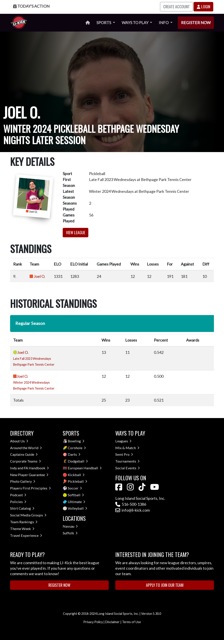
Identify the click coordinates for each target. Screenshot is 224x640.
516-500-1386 (130, 504)
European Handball (85, 468)
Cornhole (77, 448)
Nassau (70, 526)
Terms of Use (131, 622)
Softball (76, 495)
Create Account (176, 6)
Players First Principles (30, 488)
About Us (19, 441)
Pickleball (77, 481)
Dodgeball (78, 461)
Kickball (76, 475)
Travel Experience (26, 535)
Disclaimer (112, 622)
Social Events (127, 468)
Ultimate (76, 502)
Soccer (75, 488)
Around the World (26, 448)
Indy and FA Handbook (29, 468)
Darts (74, 454)
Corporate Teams (25, 461)
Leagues (123, 441)
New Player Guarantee (29, 475)
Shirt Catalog (22, 508)
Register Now (196, 22)
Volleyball (77, 508)
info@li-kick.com (132, 510)
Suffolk (70, 533)
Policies (18, 502)
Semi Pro (124, 454)
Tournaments (127, 461)
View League (75, 232)
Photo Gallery (22, 481)
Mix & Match (127, 448)
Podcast (18, 495)
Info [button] (164, 22)
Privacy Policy (93, 622)
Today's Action (31, 6)
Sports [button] (104, 22)
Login (203, 6)
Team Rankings (23, 522)
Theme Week (22, 529)
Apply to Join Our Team (164, 585)
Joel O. (39, 276)
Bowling (76, 441)
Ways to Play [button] (135, 22)
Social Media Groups (28, 515)
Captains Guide (24, 454)
